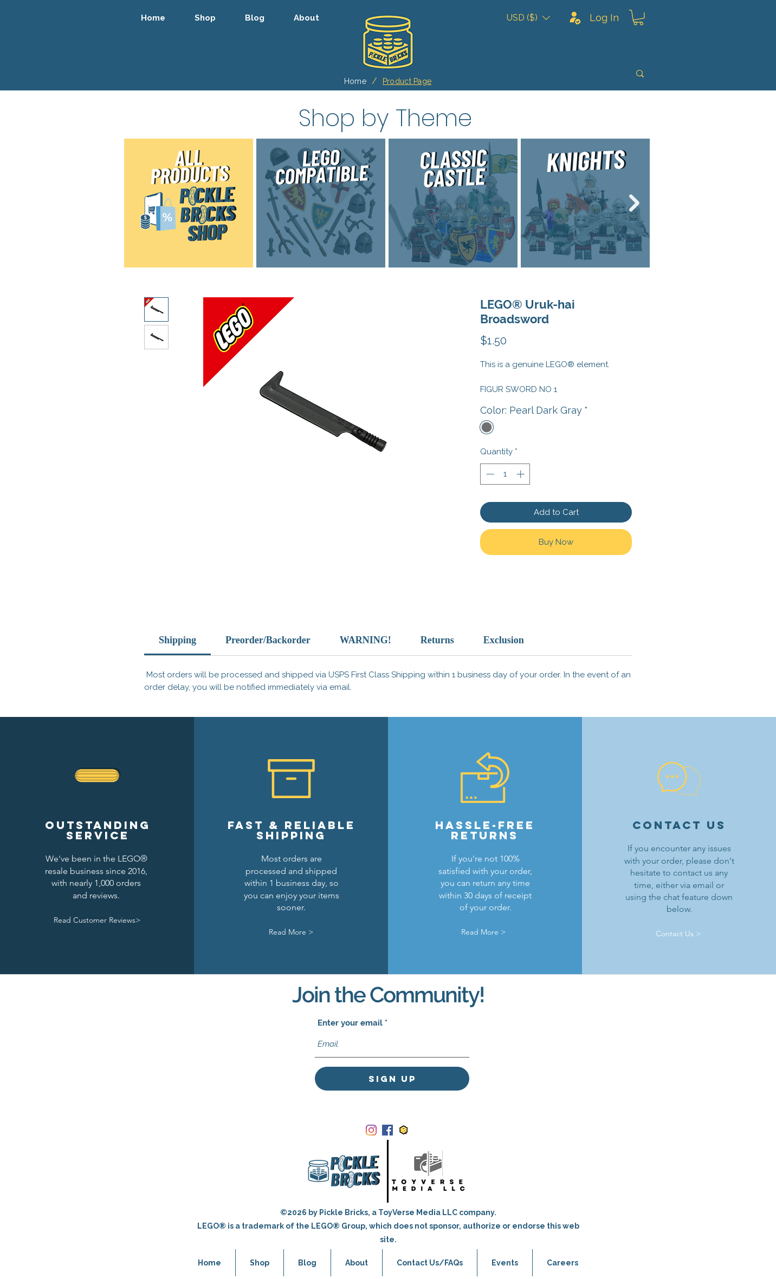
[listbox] (528, 17)
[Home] (355, 81)
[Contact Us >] (678, 934)
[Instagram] (371, 1130)
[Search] (563, 73)
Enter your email (350, 1023)
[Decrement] (489, 474)
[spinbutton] (505, 474)
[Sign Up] (392, 1079)
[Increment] (521, 474)
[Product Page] (407, 81)
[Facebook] (387, 1130)
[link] (177, 640)
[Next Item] (634, 203)
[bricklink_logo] (403, 1130)
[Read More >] (291, 932)
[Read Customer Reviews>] (97, 920)
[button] (528, 17)
